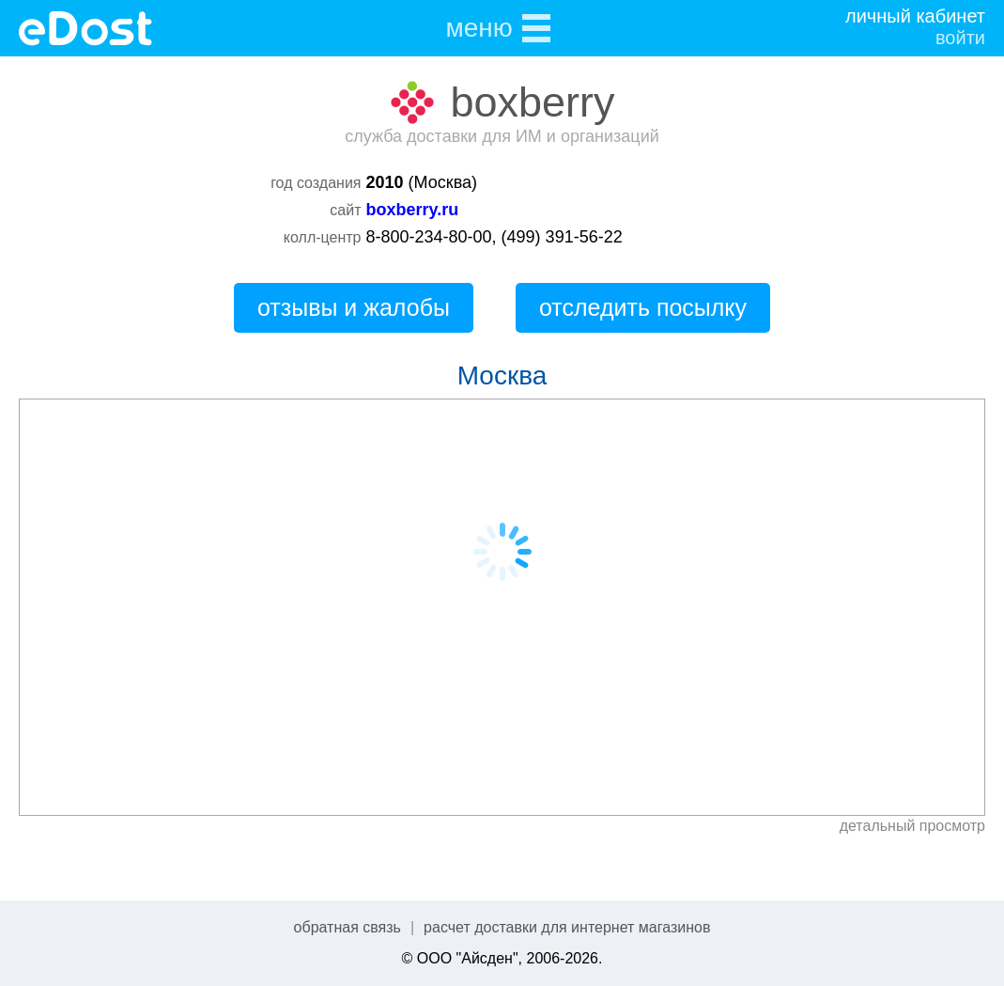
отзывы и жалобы (353, 307)
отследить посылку (643, 307)
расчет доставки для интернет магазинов (567, 927)
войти (960, 37)
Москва (502, 375)
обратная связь (347, 927)
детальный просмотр (912, 826)
